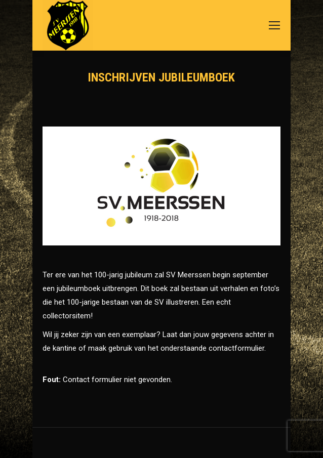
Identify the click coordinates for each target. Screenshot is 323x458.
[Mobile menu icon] (274, 25)
